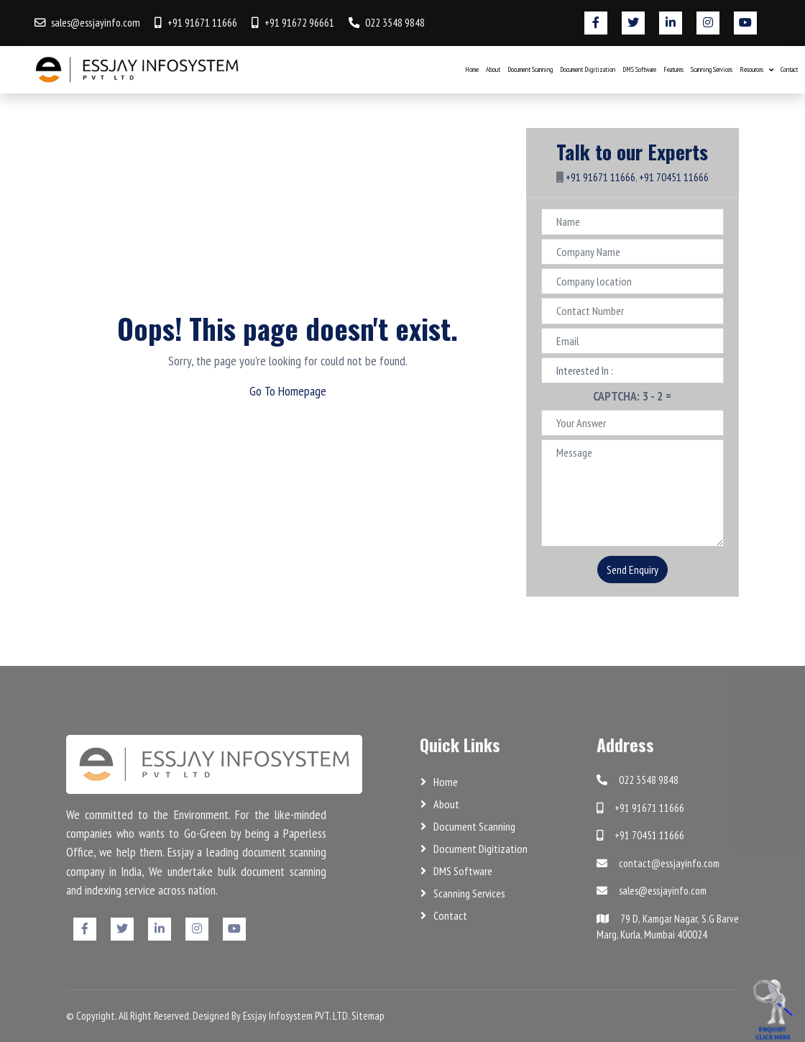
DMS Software (639, 69)
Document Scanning (530, 69)
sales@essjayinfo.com (95, 22)
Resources (751, 69)
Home (472, 69)
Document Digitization (587, 69)
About (493, 69)
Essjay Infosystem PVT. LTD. (296, 1016)
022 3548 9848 (395, 22)
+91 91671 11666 (202, 22)
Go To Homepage (287, 391)
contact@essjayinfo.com (658, 863)
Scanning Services (711, 69)
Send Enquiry (632, 569)
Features (673, 69)
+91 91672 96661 (299, 22)
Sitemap (368, 1016)
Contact (789, 69)
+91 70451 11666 (674, 177)
